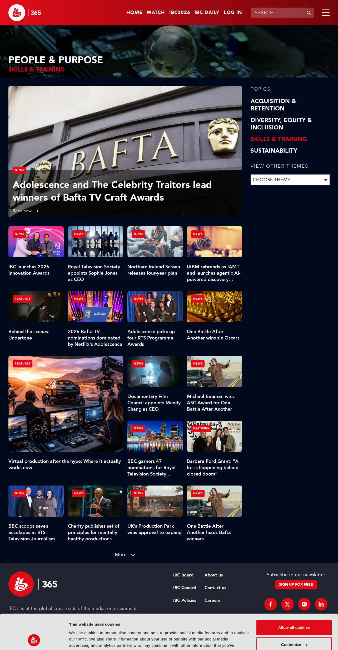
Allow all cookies (294, 594)
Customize (294, 611)
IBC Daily (207, 12)
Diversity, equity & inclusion (281, 124)
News (19, 170)
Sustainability (274, 151)
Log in (233, 12)
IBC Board (183, 575)
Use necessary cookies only (294, 629)
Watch (156, 12)
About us (214, 575)
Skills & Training (279, 139)
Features (22, 364)
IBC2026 (179, 12)
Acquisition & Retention (273, 105)
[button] (325, 12)
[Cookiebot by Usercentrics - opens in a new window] (34, 640)
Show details (81, 639)
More (121, 554)
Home (134, 12)
